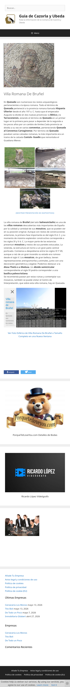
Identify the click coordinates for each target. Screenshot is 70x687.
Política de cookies (14, 583)
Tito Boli (9, 608)
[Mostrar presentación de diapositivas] (35, 213)
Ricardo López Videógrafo (35, 496)
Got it (54, 684)
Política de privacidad (15, 587)
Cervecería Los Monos (16, 604)
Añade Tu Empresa (14, 575)
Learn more (42, 684)
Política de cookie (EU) (16, 591)
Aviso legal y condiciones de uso (21, 579)
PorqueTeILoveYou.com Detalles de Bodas (35, 434)
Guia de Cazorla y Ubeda (41, 16)
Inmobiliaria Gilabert (15, 616)
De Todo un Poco (13, 612)
